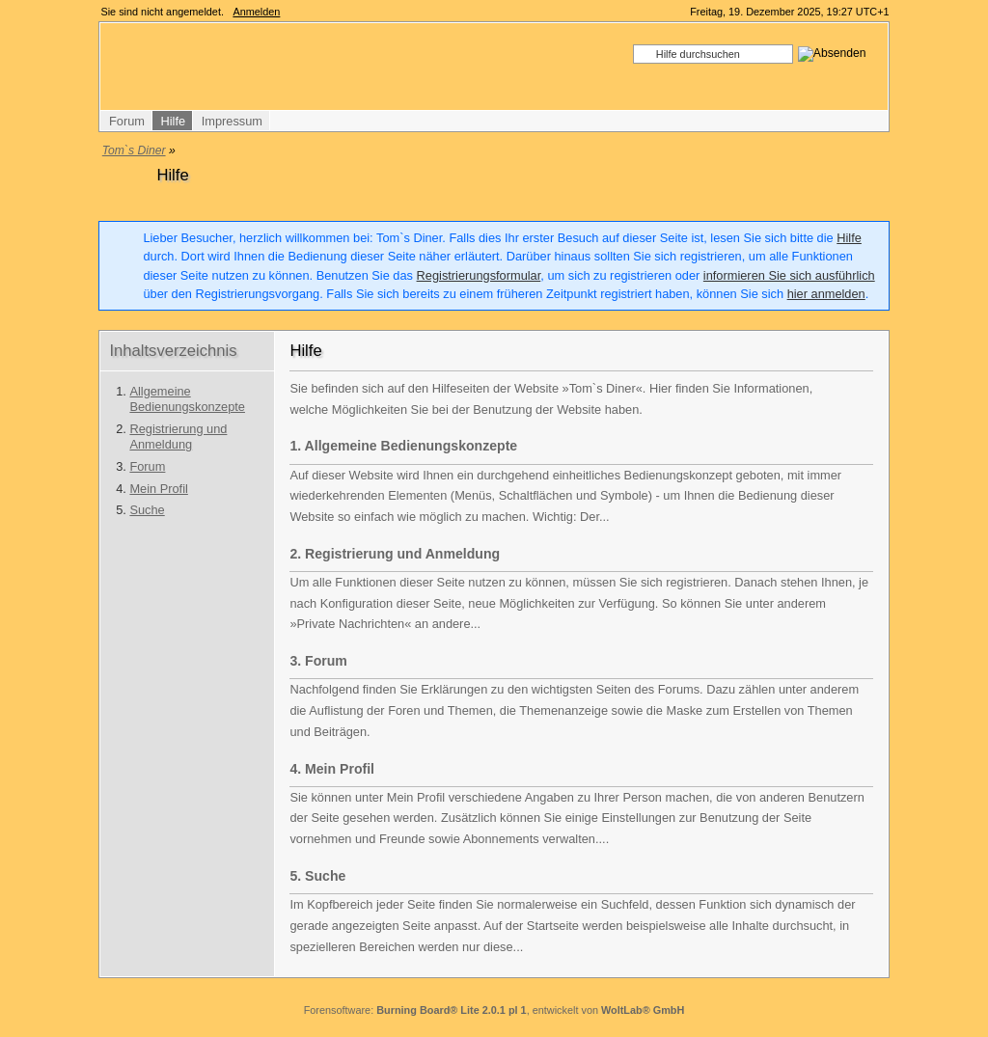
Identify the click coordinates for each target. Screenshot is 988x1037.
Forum (147, 466)
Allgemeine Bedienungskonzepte (187, 399)
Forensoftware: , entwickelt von (494, 1010)
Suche (146, 510)
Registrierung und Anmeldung (178, 437)
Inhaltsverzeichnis (172, 350)
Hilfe (849, 238)
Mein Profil (158, 488)
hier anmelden (826, 294)
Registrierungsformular (479, 275)
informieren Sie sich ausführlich (789, 275)
